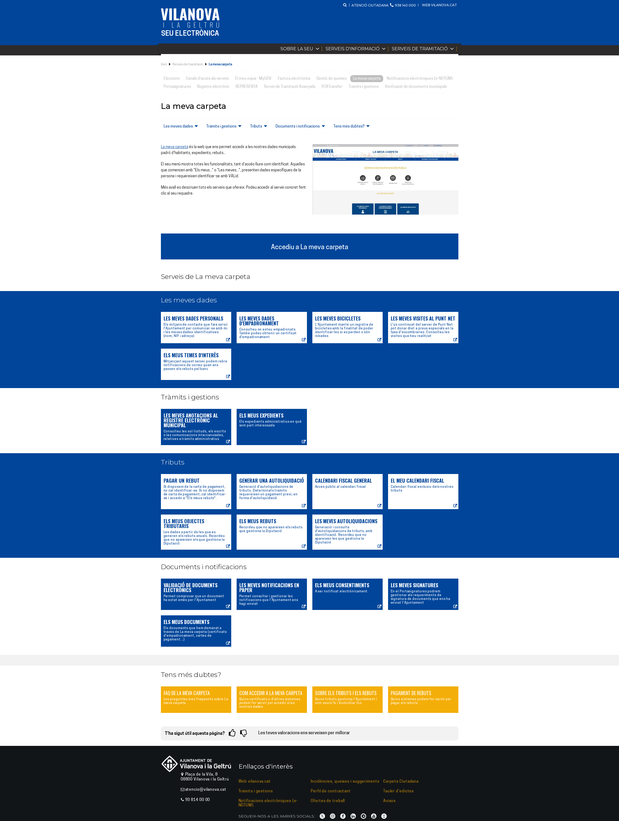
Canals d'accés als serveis (207, 79)
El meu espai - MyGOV (253, 79)
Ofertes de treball (328, 801)
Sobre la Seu (301, 49)
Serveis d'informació (357, 49)
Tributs (260, 126)
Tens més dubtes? (352, 126)
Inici (164, 64)
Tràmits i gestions (364, 87)
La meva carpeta (366, 79)
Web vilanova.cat (439, 5)
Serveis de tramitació (424, 49)
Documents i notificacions (301, 126)
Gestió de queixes (331, 79)
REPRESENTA (247, 87)
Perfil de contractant (331, 791)
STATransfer (332, 87)
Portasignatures (177, 87)
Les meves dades (182, 126)
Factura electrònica (294, 79)
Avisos (389, 801)
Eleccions (172, 79)
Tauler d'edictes (398, 791)
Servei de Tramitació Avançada (289, 87)
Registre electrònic (213, 87)
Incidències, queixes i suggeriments (345, 782)
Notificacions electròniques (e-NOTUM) (420, 79)
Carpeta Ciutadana (401, 782)
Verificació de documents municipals (416, 87)
